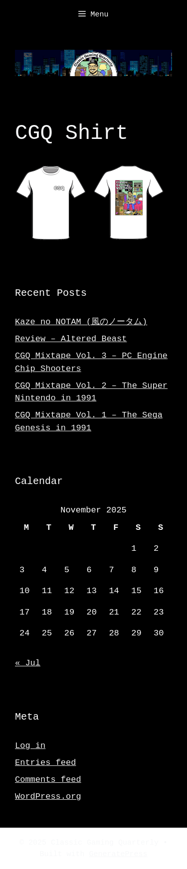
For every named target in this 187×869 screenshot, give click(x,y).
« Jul (27, 662)
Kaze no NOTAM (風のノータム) (81, 321)
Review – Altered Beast (71, 338)
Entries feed (45, 761)
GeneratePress (118, 854)
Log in (30, 744)
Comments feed (48, 778)
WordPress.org (48, 795)
